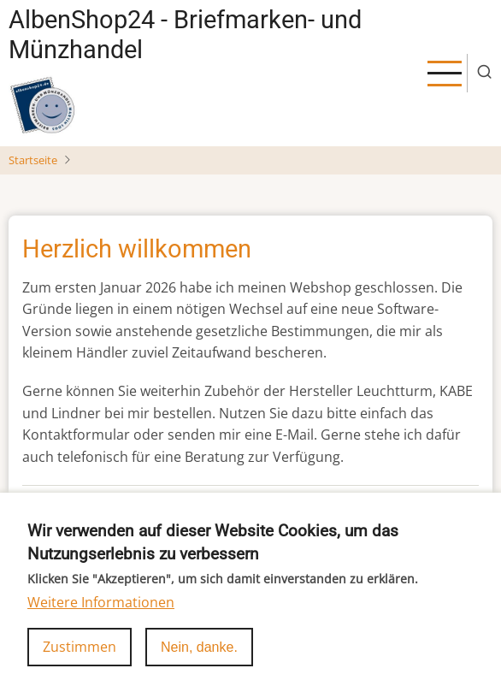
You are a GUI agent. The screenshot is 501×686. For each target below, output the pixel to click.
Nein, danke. (199, 660)
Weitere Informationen (100, 615)
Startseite (33, 160)
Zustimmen (79, 659)
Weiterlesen (60, 503)
